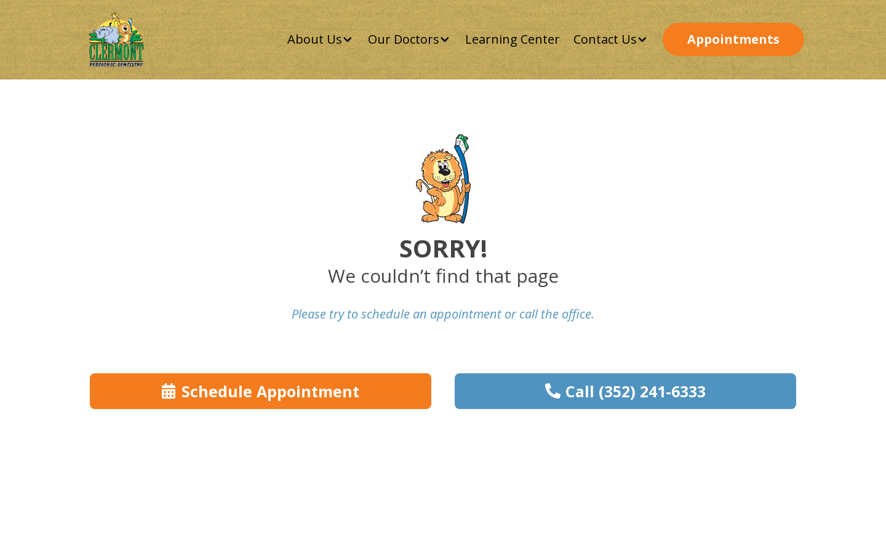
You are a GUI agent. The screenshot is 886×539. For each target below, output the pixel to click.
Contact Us (605, 39)
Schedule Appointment (270, 391)
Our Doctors (403, 39)
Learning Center (512, 39)
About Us (314, 39)
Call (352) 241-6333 (635, 391)
